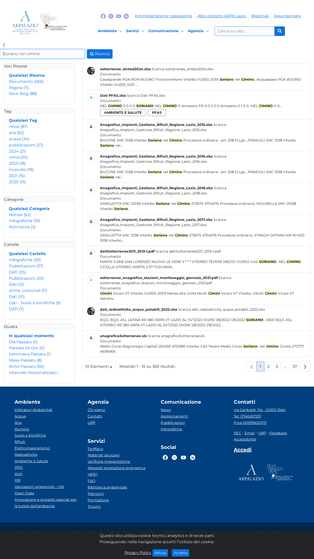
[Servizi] (136, 31)
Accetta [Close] (181, 552)
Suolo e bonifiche (30, 435)
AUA (18, 474)
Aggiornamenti (174, 416)
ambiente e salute (123, 112)
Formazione (98, 500)
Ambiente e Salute (31, 461)
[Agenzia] (199, 31)
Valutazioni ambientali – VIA (39, 487)
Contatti (95, 416)
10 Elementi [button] (100, 367)
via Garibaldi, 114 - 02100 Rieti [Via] (260, 410)
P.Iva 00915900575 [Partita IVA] (250, 422)
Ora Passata (23, 342)
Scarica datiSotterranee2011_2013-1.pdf (188, 251)
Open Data (24, 493)
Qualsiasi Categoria (29, 208)
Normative (22, 227)
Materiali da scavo (103, 455)
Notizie (20, 214)
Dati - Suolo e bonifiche (35, 303)
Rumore (22, 429)
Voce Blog (23, 93)
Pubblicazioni (26, 266)
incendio (21, 169)
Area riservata (287, 16)
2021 (17, 175)
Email (250, 433)
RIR (17, 480)
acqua (19, 139)
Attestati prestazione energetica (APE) (116, 471)
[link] (4, 45)
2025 (17, 163)
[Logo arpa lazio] (25, 22)
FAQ (91, 481)
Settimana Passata (30, 354)
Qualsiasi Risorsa (27, 75)
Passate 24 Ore (26, 348)
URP (91, 422)
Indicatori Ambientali (33, 410)
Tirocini (94, 506)
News (166, 410)
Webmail (260, 16)
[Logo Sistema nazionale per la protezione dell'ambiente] (53, 22)
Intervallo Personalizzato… (34, 372)
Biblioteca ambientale (107, 487)
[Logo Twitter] (111, 16)
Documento (26, 81)
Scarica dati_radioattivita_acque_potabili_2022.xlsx (221, 309)
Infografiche (24, 220)
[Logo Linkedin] (126, 16)
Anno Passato (26, 366)
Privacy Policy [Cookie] (138, 552)
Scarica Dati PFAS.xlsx (146, 95)
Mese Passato (25, 360)
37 (296, 367)
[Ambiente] (111, 31)
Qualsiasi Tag (23, 120)
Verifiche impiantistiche (109, 461)
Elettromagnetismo (32, 448)
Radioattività (26, 454)
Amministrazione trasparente (163, 16)
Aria (18, 422)
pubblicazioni (26, 145)
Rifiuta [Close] (161, 552)
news (18, 126)
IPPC (19, 467)
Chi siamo (96, 410)
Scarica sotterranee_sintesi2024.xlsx (182, 69)
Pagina (19, 87)
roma (18, 157)
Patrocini (96, 493)
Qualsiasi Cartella (27, 253)
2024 (17, 151)
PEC (237, 433)
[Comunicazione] (167, 31)
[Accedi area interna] (243, 451)
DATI (17, 272)
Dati (16, 284)
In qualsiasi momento (31, 335)
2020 (17, 182)
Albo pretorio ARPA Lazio (221, 16)
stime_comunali (28, 290)
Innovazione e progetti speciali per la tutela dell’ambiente (46, 502)
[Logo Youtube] (118, 16)
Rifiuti (20, 442)
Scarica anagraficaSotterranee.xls (176, 336)
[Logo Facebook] (103, 16)
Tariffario (95, 449)
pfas (157, 112)
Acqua (20, 416)
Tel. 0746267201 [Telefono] (247, 416)
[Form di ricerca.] (245, 31)
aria (16, 132)
